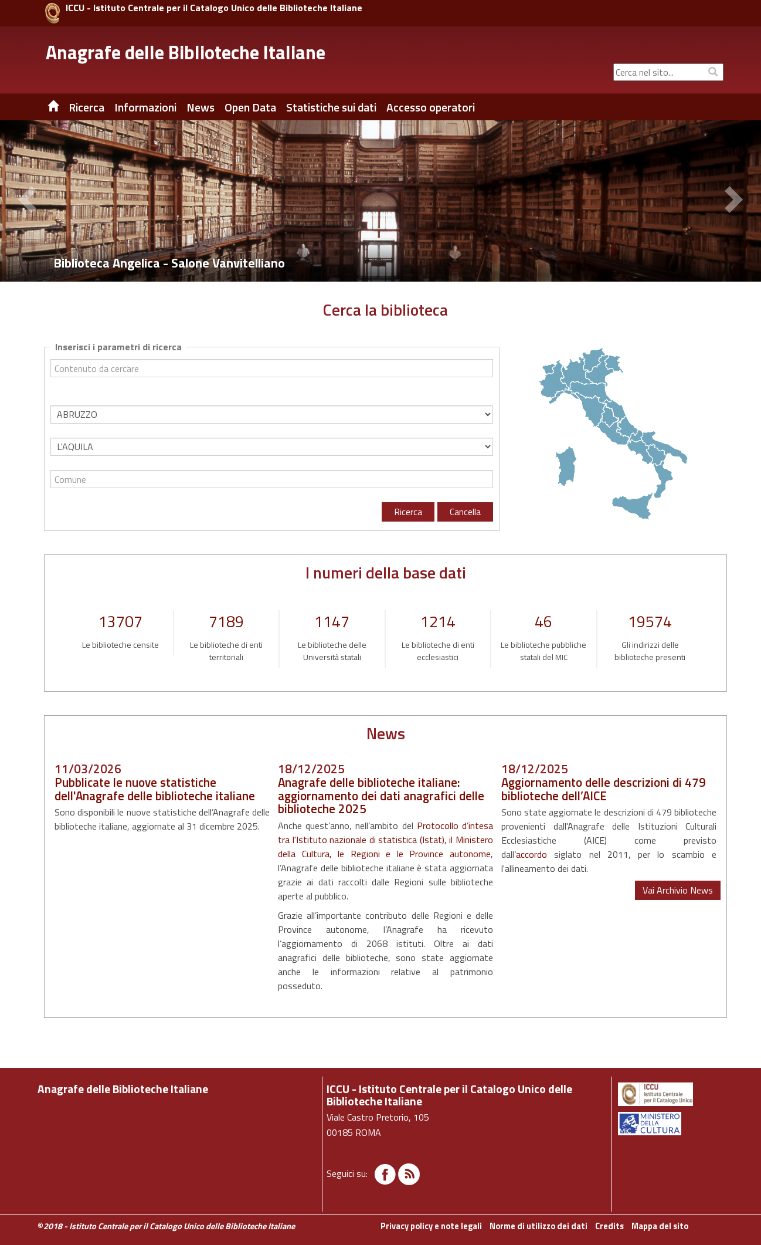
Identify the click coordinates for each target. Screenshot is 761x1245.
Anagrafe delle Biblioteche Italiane (185, 52)
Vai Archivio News (678, 890)
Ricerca (408, 512)
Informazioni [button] (145, 107)
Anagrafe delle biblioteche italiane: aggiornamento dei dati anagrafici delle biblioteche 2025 (381, 795)
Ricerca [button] (86, 107)
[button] (29, 201)
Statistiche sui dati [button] (331, 107)
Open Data (250, 107)
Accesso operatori (430, 107)
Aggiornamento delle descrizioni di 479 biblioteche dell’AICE (603, 789)
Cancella (465, 512)
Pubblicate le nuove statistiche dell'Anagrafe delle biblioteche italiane (155, 789)
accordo (531, 854)
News (200, 107)
